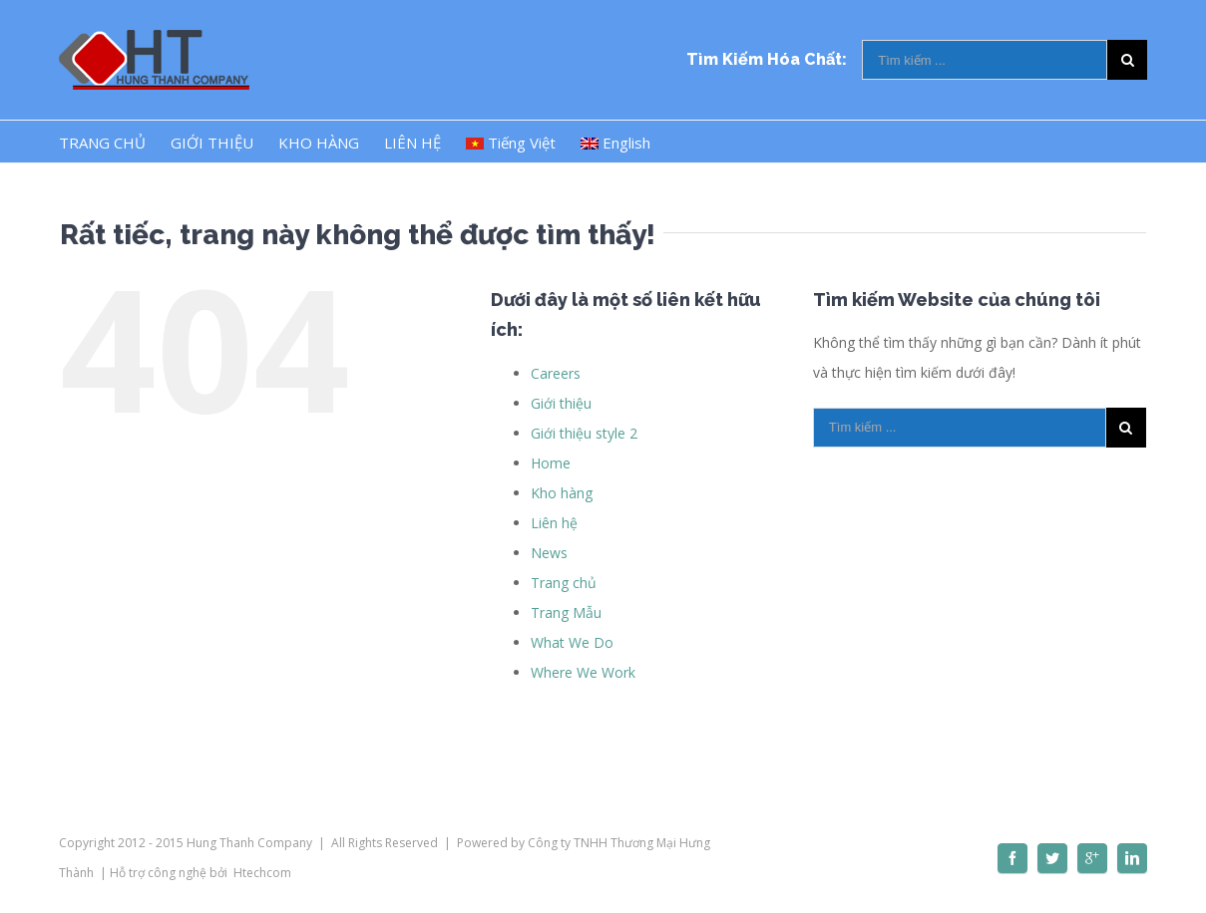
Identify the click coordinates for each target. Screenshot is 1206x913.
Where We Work (583, 672)
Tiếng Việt (511, 142)
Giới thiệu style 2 (584, 433)
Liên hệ (554, 522)
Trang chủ (564, 582)
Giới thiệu (561, 403)
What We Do (572, 642)
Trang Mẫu (566, 612)
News (549, 552)
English (615, 142)
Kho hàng (562, 492)
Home (551, 463)
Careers (556, 373)
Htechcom (262, 872)
